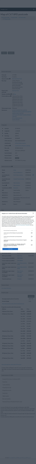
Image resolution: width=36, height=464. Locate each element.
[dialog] (18, 232)
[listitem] (18, 230)
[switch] (31, 232)
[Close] (34, 213)
